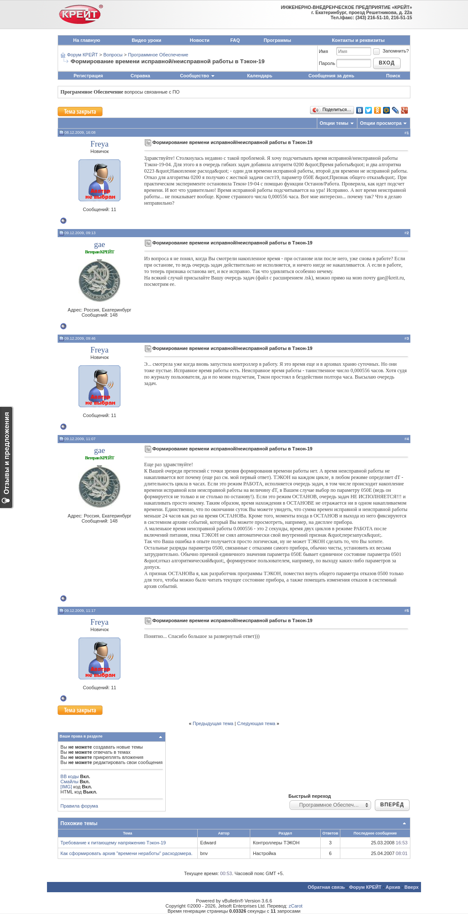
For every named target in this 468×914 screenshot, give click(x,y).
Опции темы (334, 123)
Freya (99, 143)
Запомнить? (390, 50)
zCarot (295, 905)
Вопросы (113, 54)
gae (99, 244)
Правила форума (79, 805)
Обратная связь (326, 887)
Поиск (393, 75)
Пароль (327, 63)
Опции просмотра (380, 123)
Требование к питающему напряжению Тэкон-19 (113, 842)
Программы (277, 40)
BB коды (70, 776)
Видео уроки (146, 40)
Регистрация (88, 75)
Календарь (259, 75)
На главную (86, 40)
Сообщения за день (331, 75)
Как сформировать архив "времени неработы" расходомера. (127, 853)
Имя (323, 51)
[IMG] (66, 786)
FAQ (235, 40)
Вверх (411, 887)
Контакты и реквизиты (358, 40)
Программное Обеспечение (158, 54)
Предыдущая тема (213, 723)
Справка (140, 75)
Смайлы (70, 781)
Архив (393, 887)
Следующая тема (256, 723)
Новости (200, 40)
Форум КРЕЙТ (82, 54)
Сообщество (197, 75)
